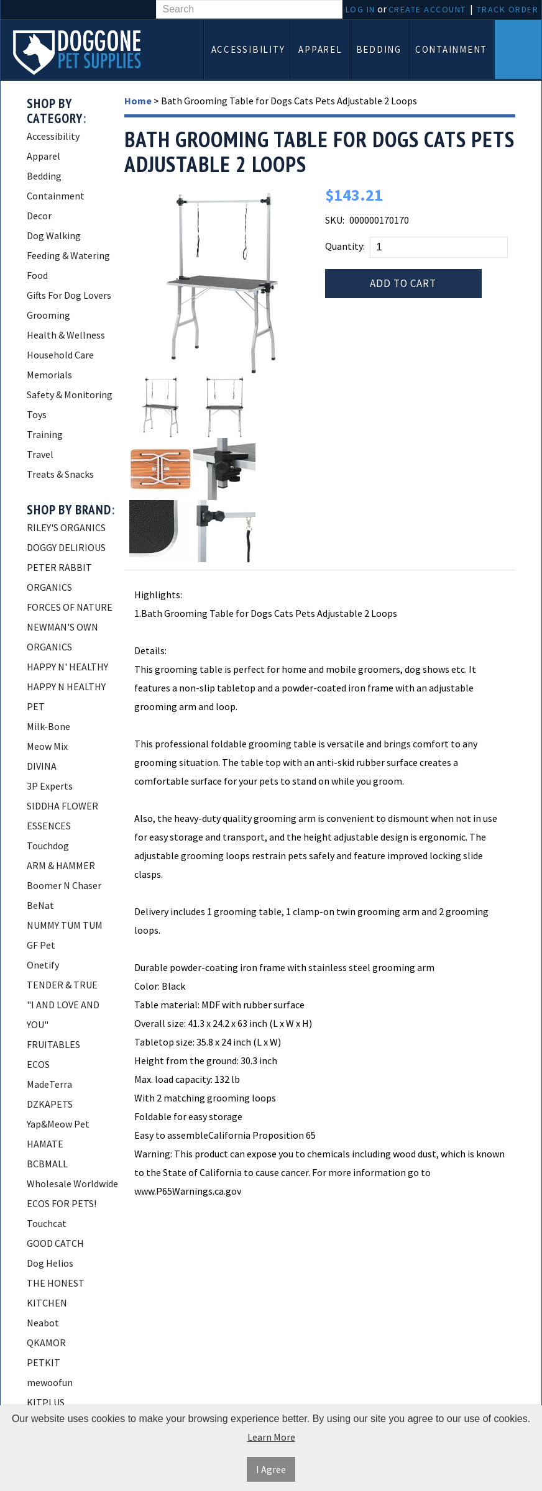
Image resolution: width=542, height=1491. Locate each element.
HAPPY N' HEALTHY (67, 666)
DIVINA (42, 766)
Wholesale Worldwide (72, 1183)
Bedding (379, 49)
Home (138, 100)
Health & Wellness (66, 335)
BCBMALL (47, 1163)
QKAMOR (46, 1342)
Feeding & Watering (68, 255)
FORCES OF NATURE (70, 607)
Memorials (49, 374)
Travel (40, 454)
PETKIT (43, 1362)
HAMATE (45, 1144)
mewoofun (50, 1382)
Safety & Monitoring (70, 394)
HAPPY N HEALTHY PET (66, 696)
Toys (37, 414)
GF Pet (41, 945)
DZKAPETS (50, 1104)
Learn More (271, 1437)
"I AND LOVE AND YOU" (63, 1014)
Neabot (43, 1322)
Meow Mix (47, 746)
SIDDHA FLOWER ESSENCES (62, 816)
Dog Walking (54, 235)
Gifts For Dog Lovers (69, 295)
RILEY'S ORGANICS (66, 527)
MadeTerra (49, 1084)
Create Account (427, 9)
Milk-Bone (48, 726)
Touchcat (47, 1223)
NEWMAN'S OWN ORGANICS (62, 637)
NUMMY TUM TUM (65, 925)
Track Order (508, 9)
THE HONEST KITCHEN (56, 1293)
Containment (451, 49)
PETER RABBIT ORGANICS (59, 577)
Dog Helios (50, 1263)
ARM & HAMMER (61, 865)
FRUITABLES (53, 1044)
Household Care (60, 355)
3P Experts (50, 786)
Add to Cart (403, 283)
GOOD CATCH (55, 1243)
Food (37, 275)
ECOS (38, 1064)
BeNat (40, 905)
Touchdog (48, 845)
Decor (39, 215)
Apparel (320, 49)
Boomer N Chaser (64, 885)
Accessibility (248, 49)
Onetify (43, 965)
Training (45, 434)
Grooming (48, 315)
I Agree (271, 1469)
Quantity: (345, 246)
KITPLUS (46, 1402)
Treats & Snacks (60, 474)
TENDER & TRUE (62, 984)
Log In (360, 9)
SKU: (334, 220)
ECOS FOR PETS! (61, 1203)
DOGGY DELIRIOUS (66, 547)
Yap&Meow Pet (58, 1124)
